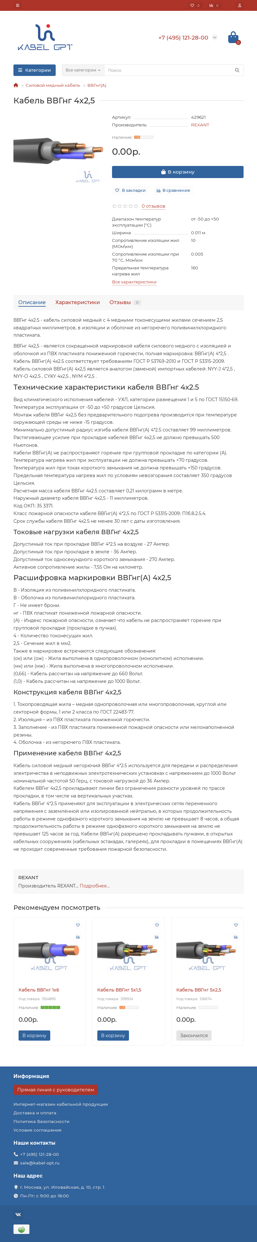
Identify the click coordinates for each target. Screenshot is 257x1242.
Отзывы (125, 302)
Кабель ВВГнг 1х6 (39, 990)
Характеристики (77, 302)
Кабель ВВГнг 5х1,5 (119, 990)
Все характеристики (134, 281)
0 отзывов (153, 206)
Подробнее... (95, 886)
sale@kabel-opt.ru (40, 1162)
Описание (32, 302)
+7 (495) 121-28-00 (39, 1154)
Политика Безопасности (41, 1121)
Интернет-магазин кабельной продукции (60, 1104)
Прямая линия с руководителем (55, 1090)
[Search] (174, 70)
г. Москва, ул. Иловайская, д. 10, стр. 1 (62, 1187)
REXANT (200, 124)
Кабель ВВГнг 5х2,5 (198, 990)
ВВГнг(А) (96, 85)
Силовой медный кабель (53, 85)
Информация (31, 1076)
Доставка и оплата (34, 1112)
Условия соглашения (37, 1130)
